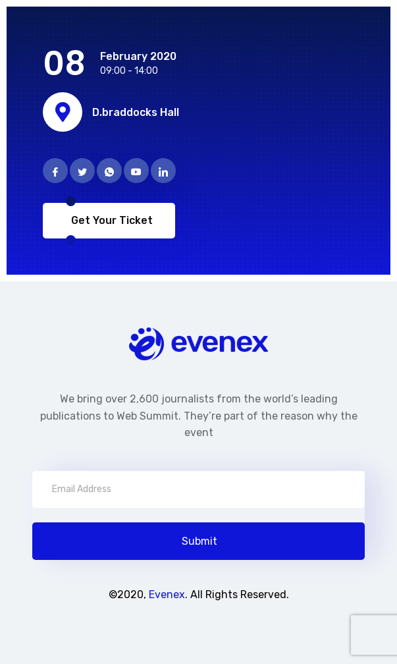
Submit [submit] (199, 541)
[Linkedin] (163, 170)
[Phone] (109, 170)
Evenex (167, 594)
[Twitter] (82, 170)
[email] (198, 489)
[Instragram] (136, 170)
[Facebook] (55, 170)
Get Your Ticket (110, 220)
